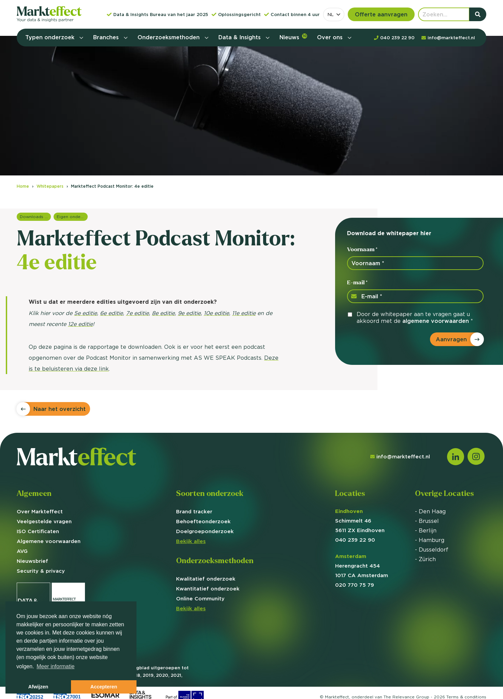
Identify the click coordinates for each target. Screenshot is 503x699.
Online (200, 598)
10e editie (216, 313)
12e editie (80, 323)
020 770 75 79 (354, 585)
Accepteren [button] (103, 686)
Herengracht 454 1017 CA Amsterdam (361, 566)
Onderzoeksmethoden (169, 37)
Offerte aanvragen (381, 14)
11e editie (244, 313)
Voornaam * (362, 249)
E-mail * (357, 282)
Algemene (49, 541)
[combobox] (333, 14)
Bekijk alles (191, 541)
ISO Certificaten (38, 531)
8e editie (163, 313)
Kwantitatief (208, 588)
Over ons (330, 37)
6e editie (111, 313)
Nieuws (293, 37)
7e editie (137, 313)
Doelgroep (205, 531)
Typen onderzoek (50, 37)
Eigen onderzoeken (72, 216)
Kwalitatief (205, 578)
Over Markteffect (40, 511)
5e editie (85, 313)
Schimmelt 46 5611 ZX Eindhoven (360, 520)
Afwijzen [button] (38, 686)
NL (331, 14)
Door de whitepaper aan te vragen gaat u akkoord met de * (415, 317)
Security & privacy (41, 571)
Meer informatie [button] (55, 666)
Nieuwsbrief (32, 561)
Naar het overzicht (59, 408)
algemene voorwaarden (435, 320)
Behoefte (203, 521)
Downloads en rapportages (35, 216)
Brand (194, 511)
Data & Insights (240, 37)
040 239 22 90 (355, 540)
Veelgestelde (44, 521)
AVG (22, 551)
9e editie (189, 313)
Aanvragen (451, 339)
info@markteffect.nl (400, 456)
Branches (106, 37)
